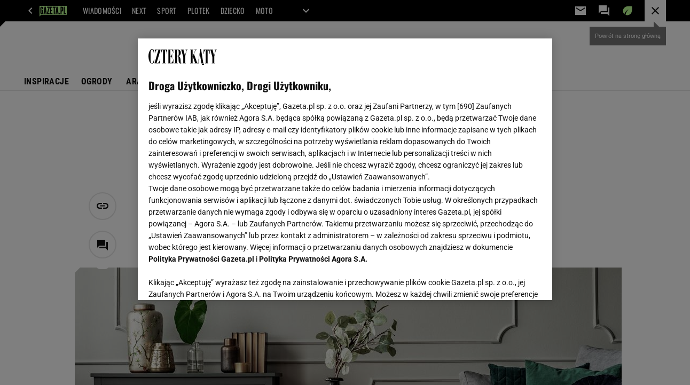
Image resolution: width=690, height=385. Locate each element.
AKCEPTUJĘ (505, 279)
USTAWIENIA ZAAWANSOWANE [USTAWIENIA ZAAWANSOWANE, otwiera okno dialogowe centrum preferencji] (219, 278)
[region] (345, 169)
